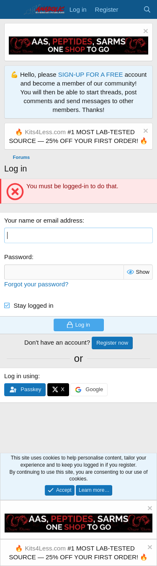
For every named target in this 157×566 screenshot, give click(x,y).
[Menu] (11, 9)
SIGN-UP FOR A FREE (90, 74)
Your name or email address (43, 220)
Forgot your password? (36, 284)
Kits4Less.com (45, 131)
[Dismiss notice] (144, 32)
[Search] (147, 9)
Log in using (21, 375)
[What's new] (130, 9)
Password (18, 256)
